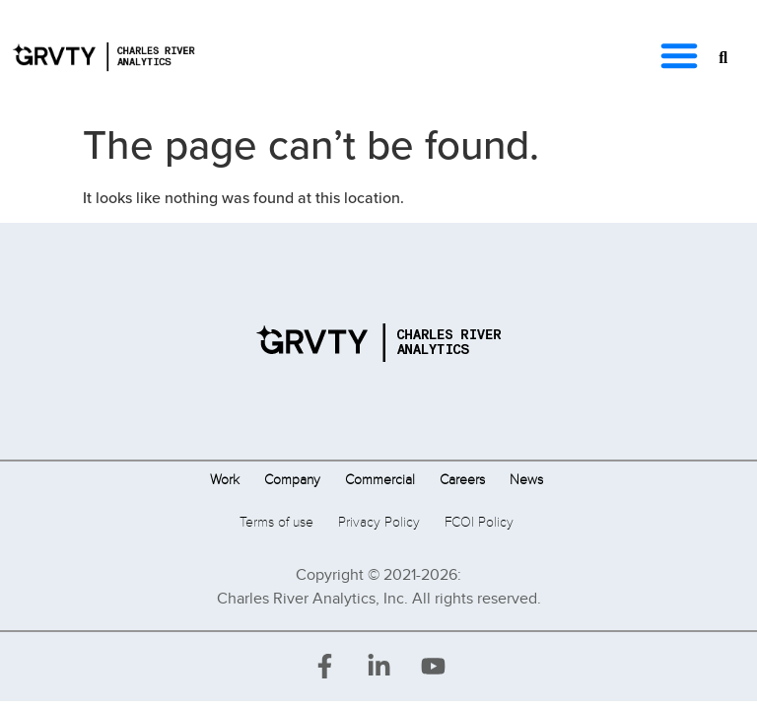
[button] (679, 55)
